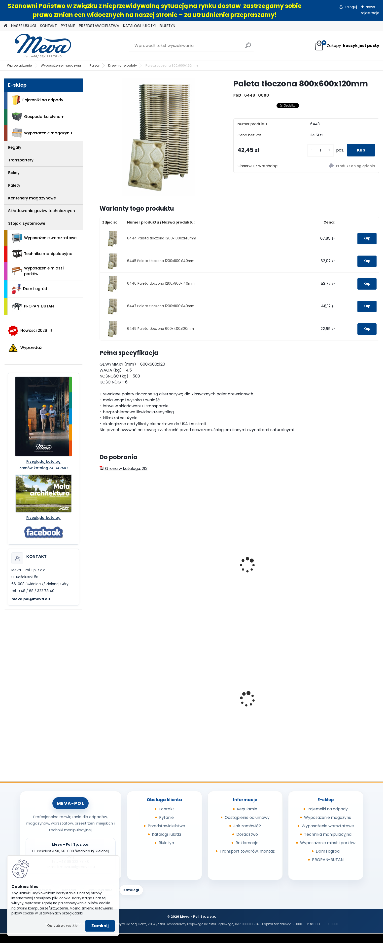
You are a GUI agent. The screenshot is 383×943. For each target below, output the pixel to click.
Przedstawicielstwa (166, 826)
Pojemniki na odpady (37, 100)
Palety (95, 65)
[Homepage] (5, 26)
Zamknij (100, 926)
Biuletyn (166, 843)
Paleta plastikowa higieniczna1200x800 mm (198, 572)
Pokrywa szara (188, 703)
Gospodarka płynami (39, 116)
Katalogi (131, 890)
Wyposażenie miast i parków (38, 270)
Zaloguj (351, 6)
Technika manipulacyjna (42, 254)
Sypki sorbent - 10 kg (123, 703)
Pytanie (166, 817)
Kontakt (166, 809)
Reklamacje (247, 843)
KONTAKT (48, 25)
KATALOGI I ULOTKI (139, 25)
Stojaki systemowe (26, 223)
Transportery (21, 160)
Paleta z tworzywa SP (336, 569)
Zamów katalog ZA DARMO (43, 467)
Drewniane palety (122, 65)
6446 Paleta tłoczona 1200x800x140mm (161, 283)
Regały (14, 147)
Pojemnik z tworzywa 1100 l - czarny (272, 705)
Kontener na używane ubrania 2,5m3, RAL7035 (344, 704)
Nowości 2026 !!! (30, 331)
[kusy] (320, 150)
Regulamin (247, 809)
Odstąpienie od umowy (247, 817)
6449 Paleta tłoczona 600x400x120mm (160, 328)
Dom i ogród (29, 289)
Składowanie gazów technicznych (41, 210)
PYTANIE (68, 25)
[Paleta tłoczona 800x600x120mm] (158, 137)
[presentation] (102, 560)
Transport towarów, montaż (247, 851)
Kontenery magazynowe (32, 198)
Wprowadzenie (19, 65)
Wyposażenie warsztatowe (44, 238)
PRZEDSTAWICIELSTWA (99, 25)
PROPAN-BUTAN (33, 306)
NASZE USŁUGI (23, 25)
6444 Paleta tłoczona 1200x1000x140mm (161, 238)
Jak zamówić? (247, 826)
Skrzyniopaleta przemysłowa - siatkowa (274, 572)
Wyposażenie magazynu (61, 65)
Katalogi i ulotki (166, 834)
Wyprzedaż (25, 348)
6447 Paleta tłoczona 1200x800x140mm (160, 306)
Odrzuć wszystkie (62, 925)
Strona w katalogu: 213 (123, 468)
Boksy (14, 172)
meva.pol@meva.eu (30, 599)
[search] (248, 47)
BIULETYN (167, 25)
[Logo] (38, 45)
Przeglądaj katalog (43, 461)
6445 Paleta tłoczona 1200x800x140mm (160, 261)
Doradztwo (247, 834)
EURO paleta (115, 569)
